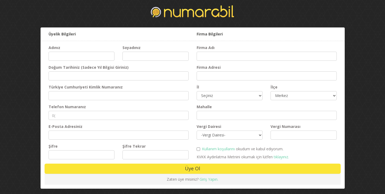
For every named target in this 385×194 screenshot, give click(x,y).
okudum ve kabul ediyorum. (242, 148)
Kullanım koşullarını (218, 148)
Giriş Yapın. (209, 179)
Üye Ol (192, 168)
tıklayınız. (281, 156)
